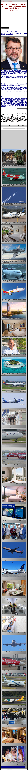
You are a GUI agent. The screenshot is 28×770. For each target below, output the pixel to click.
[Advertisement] (10, 19)
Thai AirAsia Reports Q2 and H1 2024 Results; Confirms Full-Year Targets (14, 663)
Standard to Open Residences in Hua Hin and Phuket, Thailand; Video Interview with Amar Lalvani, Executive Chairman (14, 114)
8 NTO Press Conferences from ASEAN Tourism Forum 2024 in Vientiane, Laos (14, 117)
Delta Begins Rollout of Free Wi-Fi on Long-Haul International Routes (14, 438)
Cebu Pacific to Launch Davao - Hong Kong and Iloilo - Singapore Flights (14, 699)
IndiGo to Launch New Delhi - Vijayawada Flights (14, 401)
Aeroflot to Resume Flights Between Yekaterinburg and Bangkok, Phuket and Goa (14, 551)
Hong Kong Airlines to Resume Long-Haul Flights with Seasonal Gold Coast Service (14, 292)
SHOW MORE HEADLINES (8, 767)
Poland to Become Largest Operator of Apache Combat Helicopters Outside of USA (14, 717)
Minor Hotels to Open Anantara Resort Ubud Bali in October (14, 234)
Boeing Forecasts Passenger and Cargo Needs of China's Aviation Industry (14, 196)
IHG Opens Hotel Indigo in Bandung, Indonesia (14, 494)
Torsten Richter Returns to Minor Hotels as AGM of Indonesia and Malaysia (14, 347)
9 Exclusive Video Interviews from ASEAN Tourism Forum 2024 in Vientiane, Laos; (14, 116)
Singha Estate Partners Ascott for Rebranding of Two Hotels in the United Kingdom (14, 736)
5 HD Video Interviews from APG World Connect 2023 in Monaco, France (14, 120)
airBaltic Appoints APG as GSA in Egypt (14, 606)
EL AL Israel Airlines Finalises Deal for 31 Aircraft (14, 681)
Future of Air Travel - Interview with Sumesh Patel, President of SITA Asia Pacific (14, 109)
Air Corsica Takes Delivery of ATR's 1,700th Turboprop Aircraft (14, 215)
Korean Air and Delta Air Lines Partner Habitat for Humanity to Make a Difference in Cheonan (14, 625)
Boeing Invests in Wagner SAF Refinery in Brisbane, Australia (14, 532)
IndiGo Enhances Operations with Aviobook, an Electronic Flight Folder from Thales (14, 513)
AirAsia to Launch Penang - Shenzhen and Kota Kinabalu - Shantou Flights (14, 177)
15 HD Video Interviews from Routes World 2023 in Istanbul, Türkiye (14, 121)
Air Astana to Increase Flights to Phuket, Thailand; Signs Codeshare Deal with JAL (14, 273)
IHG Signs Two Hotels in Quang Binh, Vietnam (14, 310)
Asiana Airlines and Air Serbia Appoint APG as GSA (14, 384)
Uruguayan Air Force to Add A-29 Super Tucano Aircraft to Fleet (14, 253)
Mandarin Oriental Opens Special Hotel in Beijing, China (14, 158)
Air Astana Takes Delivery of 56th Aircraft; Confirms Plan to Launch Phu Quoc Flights (14, 570)
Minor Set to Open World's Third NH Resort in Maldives (14, 366)
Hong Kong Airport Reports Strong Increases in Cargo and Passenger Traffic (14, 418)
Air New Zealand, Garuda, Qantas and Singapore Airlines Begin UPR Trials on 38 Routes (14, 644)
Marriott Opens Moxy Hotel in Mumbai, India (14, 328)
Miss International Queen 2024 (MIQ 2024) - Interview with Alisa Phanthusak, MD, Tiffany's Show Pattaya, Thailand (14, 110)
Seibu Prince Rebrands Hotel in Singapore (14, 588)
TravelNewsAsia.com (9, 769)
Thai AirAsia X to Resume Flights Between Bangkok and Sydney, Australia (14, 457)
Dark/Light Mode (5, 27)
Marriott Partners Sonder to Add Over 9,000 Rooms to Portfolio (14, 476)
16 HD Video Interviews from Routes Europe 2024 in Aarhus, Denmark (14, 112)
